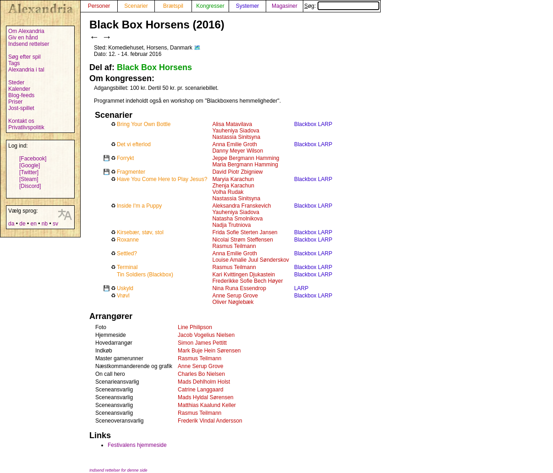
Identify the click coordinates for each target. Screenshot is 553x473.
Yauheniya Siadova (235, 130)
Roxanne (128, 239)
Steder (16, 82)
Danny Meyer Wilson (237, 151)
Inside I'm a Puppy (139, 206)
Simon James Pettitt (202, 343)
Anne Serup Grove (234, 295)
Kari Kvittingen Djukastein (243, 274)
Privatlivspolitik (26, 127)
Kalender (19, 89)
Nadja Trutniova (231, 225)
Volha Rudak (227, 192)
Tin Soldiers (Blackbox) (145, 274)
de (22, 223)
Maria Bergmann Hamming (245, 164)
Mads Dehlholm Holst (204, 382)
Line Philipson (195, 327)
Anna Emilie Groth (234, 144)
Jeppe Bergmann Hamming (245, 158)
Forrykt (125, 158)
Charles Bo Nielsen (201, 374)
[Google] (29, 165)
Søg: (341, 6)
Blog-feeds (21, 95)
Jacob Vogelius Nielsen (206, 335)
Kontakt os (21, 121)
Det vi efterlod (134, 144)
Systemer (247, 6)
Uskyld (125, 288)
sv (55, 223)
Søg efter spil (24, 57)
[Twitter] (28, 172)
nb (45, 223)
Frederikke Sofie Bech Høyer (247, 281)
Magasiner (284, 6)
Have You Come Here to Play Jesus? (162, 179)
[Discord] (30, 186)
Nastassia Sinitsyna (236, 137)
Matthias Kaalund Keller (207, 405)
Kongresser (210, 6)
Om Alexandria (26, 31)
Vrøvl (123, 295)
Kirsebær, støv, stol (140, 232)
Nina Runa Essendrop (239, 288)
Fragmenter (131, 172)
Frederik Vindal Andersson (210, 421)
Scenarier (136, 6)
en (33, 223)
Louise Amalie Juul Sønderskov (250, 260)
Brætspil (173, 6)
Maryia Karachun (233, 179)
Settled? (127, 253)
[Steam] (28, 179)
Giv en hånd (23, 37)
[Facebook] (32, 158)
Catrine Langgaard (200, 389)
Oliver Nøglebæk (232, 302)
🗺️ (197, 47)
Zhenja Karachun (233, 185)
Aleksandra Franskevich (241, 206)
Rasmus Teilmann (234, 246)
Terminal (127, 267)
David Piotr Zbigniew (237, 172)
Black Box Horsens (154, 67)
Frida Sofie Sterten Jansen (244, 232)
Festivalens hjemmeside (137, 445)
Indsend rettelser (28, 44)
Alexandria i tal (26, 69)
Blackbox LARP (313, 124)
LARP (301, 288)
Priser (15, 102)
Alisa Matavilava (232, 124)
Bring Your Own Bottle (143, 124)
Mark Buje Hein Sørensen (209, 350)
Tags (14, 63)
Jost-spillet (21, 108)
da (11, 223)
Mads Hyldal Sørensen (205, 397)
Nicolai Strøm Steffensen (242, 239)
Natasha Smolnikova (237, 218)
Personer (99, 6)
